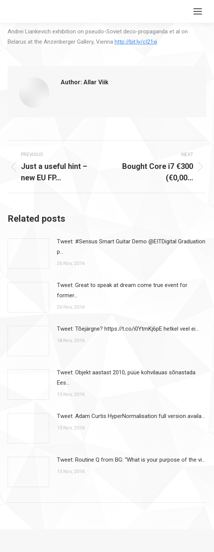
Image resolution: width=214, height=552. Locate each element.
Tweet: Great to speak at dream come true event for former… (122, 290)
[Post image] (28, 253)
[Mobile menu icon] (197, 11)
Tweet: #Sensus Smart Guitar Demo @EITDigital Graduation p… (131, 246)
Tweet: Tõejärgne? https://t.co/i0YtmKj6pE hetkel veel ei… (128, 328)
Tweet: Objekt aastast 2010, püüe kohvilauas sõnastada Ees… (126, 377)
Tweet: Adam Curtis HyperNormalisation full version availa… (131, 416)
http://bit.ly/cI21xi (136, 41)
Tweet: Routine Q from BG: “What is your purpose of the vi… (131, 459)
